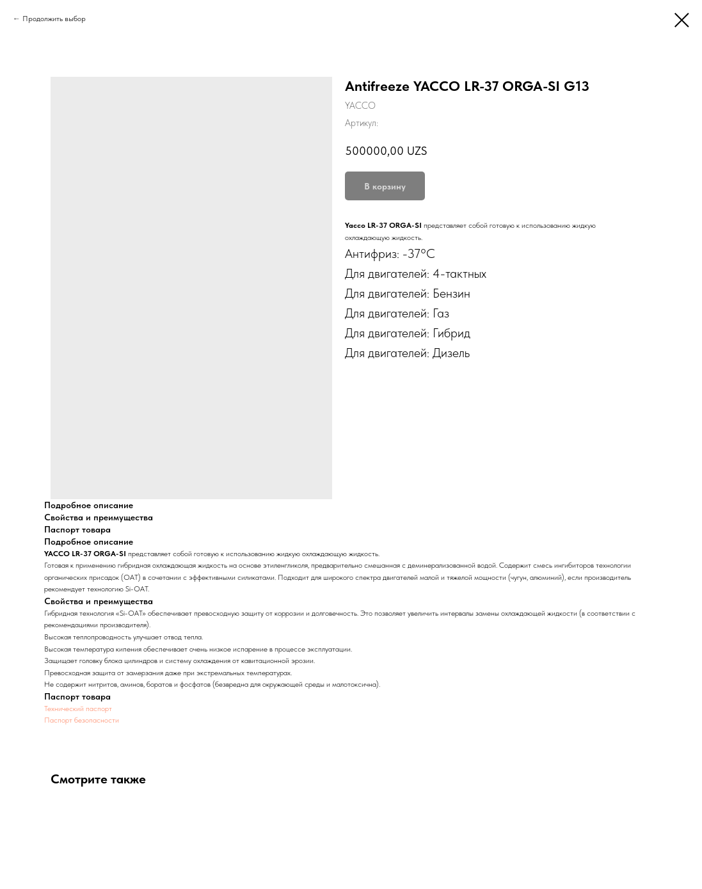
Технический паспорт (78, 708)
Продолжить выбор (54, 18)
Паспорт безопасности (81, 720)
